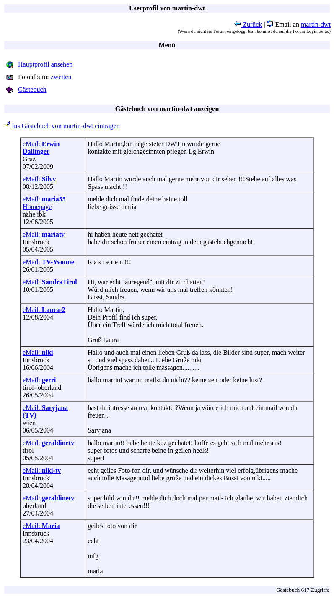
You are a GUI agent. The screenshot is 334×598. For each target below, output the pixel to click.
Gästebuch (32, 89)
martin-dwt (316, 24)
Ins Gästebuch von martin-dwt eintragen (66, 125)
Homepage (37, 206)
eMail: (41, 147)
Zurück (248, 24)
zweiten (61, 76)
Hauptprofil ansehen (45, 64)
